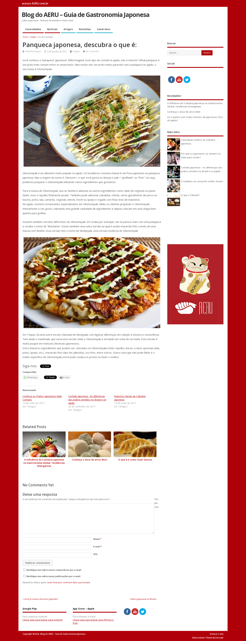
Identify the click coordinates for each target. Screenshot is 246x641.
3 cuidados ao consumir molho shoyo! (202, 181)
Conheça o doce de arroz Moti (89, 459)
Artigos (68, 29)
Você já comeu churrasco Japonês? (41, 599)
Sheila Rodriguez (33, 51)
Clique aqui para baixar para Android (42, 619)
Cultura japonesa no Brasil (142, 599)
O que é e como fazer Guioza (135, 459)
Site (95, 554)
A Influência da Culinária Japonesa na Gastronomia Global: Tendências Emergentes (44, 463)
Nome (97, 539)
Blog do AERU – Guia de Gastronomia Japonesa (85, 14)
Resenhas (85, 29)
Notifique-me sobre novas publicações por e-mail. (53, 576)
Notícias (52, 29)
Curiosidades (33, 29)
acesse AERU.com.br (35, 3)
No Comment (92, 51)
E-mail (97, 546)
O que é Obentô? (190, 195)
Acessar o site (216, 633)
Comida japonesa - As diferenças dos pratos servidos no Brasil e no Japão (87, 400)
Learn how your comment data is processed (68, 582)
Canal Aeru (103, 29)
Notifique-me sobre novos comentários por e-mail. (54, 570)
